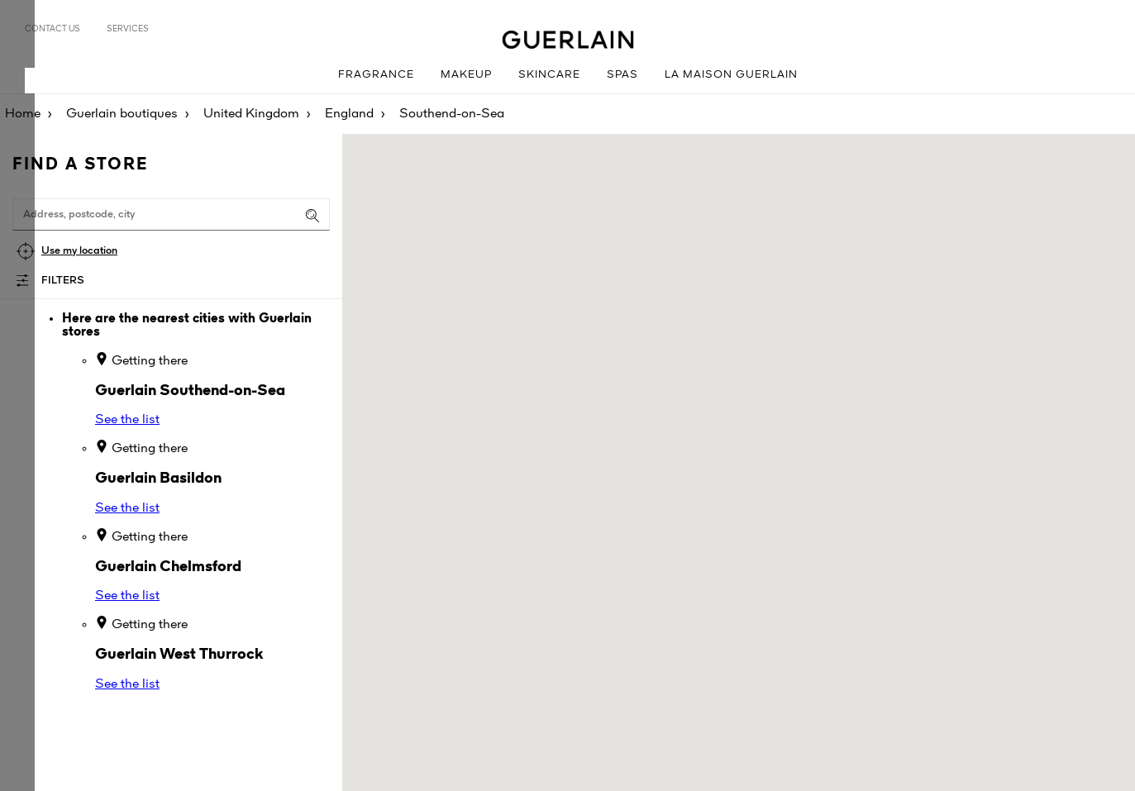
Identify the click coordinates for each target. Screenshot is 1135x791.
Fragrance (376, 74)
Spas (622, 74)
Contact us (52, 29)
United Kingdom (251, 114)
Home (23, 114)
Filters (62, 280)
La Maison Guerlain (731, 74)
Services (128, 29)
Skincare (549, 74)
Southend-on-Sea (451, 114)
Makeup (466, 74)
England (349, 114)
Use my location (79, 250)
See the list (127, 419)
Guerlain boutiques (122, 114)
